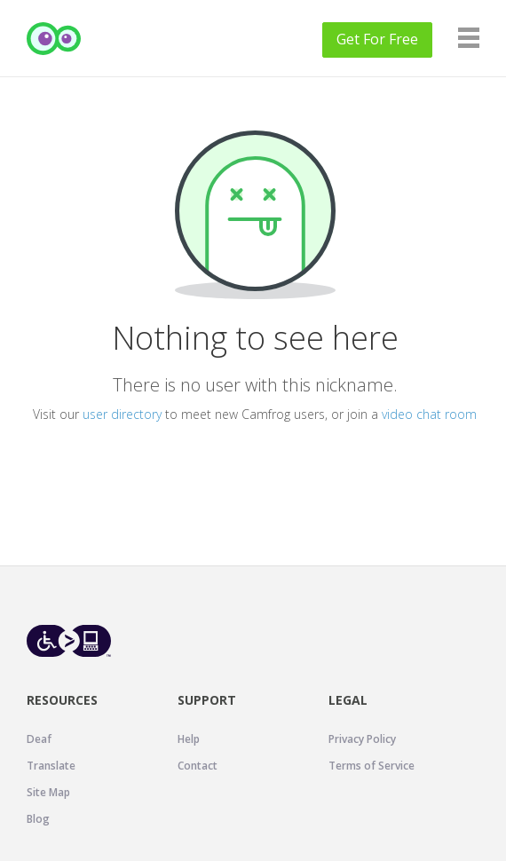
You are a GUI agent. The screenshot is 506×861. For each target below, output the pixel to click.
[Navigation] (468, 38)
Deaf (39, 738)
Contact (197, 765)
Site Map (48, 792)
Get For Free (377, 39)
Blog (38, 818)
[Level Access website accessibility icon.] (69, 640)
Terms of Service (371, 765)
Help (189, 738)
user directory (122, 414)
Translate (51, 765)
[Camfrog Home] (54, 38)
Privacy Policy (362, 738)
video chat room (429, 414)
